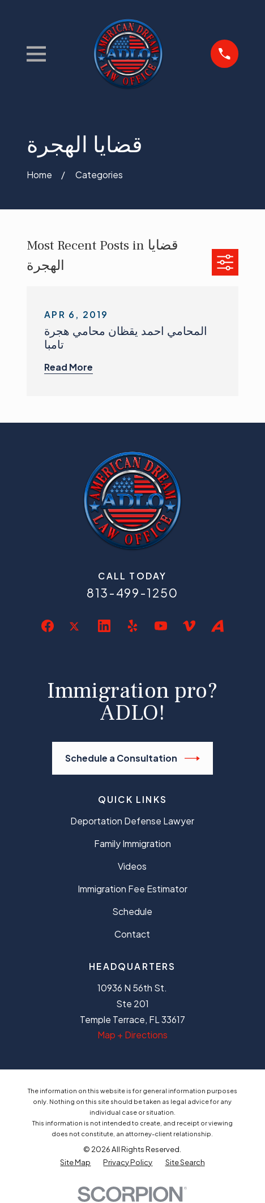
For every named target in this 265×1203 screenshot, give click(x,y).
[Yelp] (132, 626)
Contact (132, 934)
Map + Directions (132, 1034)
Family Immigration (132, 843)
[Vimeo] (189, 626)
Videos (132, 866)
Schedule (132, 911)
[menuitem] (75, 1162)
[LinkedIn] (104, 626)
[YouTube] (161, 626)
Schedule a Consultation (132, 758)
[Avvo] (217, 626)
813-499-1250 (132, 592)
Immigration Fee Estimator (132, 888)
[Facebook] (47, 626)
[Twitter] (76, 635)
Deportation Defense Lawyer (132, 820)
